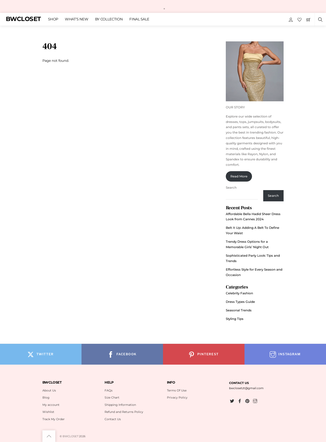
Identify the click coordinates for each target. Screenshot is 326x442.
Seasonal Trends (239, 310)
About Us (49, 390)
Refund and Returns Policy (124, 412)
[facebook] (240, 400)
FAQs (108, 390)
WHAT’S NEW (76, 19)
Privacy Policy (177, 397)
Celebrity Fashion (239, 293)
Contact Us (113, 419)
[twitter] (232, 400)
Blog (45, 397)
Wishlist (48, 412)
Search (231, 187)
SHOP (53, 19)
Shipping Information (120, 405)
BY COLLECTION (109, 19)
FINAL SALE (139, 19)
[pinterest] (247, 400)
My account (50, 405)
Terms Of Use (176, 390)
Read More (238, 176)
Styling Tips (234, 319)
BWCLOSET (70, 436)
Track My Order (53, 419)
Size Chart (112, 397)
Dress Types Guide (240, 302)
